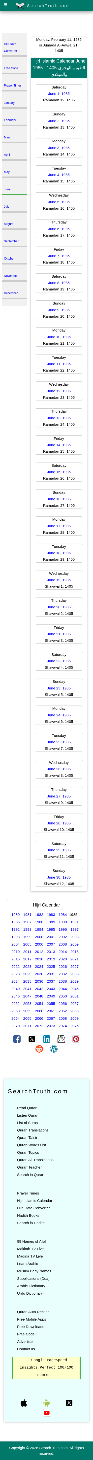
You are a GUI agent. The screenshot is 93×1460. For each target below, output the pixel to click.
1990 (63, 922)
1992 (15, 929)
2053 (27, 1003)
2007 (51, 944)
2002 (63, 937)
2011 (27, 952)
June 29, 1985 (59, 850)
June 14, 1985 (59, 445)
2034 (15, 981)
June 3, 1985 (59, 148)
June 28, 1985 (59, 823)
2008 (63, 944)
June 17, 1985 (59, 526)
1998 (15, 937)
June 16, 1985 (59, 499)
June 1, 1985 (59, 93)
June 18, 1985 (59, 553)
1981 (27, 914)
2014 (63, 952)
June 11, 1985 (59, 364)
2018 (39, 959)
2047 (27, 996)
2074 (63, 1026)
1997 (74, 929)
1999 (27, 937)
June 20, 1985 (59, 607)
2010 (15, 952)
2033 (74, 974)
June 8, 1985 (59, 283)
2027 (74, 966)
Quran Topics (28, 1152)
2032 (63, 974)
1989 (51, 922)
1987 (27, 922)
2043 (51, 989)
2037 (51, 981)
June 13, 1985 (59, 418)
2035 (27, 981)
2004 (15, 944)
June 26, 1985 (59, 769)
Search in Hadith (31, 1223)
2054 (39, 1003)
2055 (51, 1003)
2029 (27, 974)
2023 (27, 966)
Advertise (25, 1341)
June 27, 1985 (59, 796)
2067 (51, 1018)
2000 (39, 937)
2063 (74, 1011)
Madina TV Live (30, 1256)
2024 (39, 966)
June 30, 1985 (59, 877)
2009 (74, 944)
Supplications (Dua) (33, 1278)
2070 (15, 1026)
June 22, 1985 (59, 661)
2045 (74, 989)
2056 (63, 1003)
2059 (27, 1011)
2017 (27, 959)
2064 (15, 1018)
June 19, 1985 (59, 580)
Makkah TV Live (30, 1249)
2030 (39, 974)
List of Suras (27, 1123)
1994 (39, 929)
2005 (27, 944)
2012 (39, 952)
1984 (63, 914)
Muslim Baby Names (34, 1271)
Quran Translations (33, 1130)
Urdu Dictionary (30, 1293)
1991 (74, 922)
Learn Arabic (27, 1263)
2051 (74, 996)
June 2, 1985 (59, 121)
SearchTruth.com (42, 6)
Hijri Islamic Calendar (34, 1200)
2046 (15, 996)
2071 (27, 1026)
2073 (51, 1026)
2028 (15, 974)
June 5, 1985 (59, 202)
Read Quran (27, 1108)
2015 (74, 952)
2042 (39, 989)
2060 (39, 1011)
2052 (15, 1003)
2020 (63, 959)
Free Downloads (30, 1327)
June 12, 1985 (59, 391)
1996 (63, 929)
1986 (15, 922)
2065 (27, 1018)
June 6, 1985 (59, 229)
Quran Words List (31, 1145)
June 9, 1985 (59, 310)
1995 (51, 929)
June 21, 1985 (59, 634)
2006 (39, 944)
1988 (39, 922)
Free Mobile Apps (31, 1319)
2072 (39, 1026)
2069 (74, 1018)
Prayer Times (28, 1193)
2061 (51, 1011)
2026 (63, 966)
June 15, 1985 (59, 472)
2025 (51, 966)
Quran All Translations (35, 1160)
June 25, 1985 (59, 742)
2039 (74, 981)
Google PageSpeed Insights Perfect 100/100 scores (46, 1368)
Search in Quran (30, 1174)
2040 (15, 989)
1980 (15, 914)
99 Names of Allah (32, 1241)
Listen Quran (27, 1115)
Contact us (26, 1349)
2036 (39, 981)
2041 (27, 989)
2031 (51, 974)
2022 (15, 966)
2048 (39, 996)
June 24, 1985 (59, 715)
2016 (15, 959)
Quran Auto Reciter (33, 1312)
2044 (63, 989)
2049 (51, 996)
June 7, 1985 (59, 256)
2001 (51, 937)
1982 (39, 914)
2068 (63, 1018)
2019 (51, 959)
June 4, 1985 (59, 175)
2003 (74, 937)
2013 (51, 952)
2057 (74, 1003)
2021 (74, 959)
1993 (27, 929)
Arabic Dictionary (31, 1286)
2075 (74, 1026)
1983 (51, 914)
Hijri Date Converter (33, 1208)
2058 (15, 1011)
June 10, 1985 (59, 337)
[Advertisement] (46, 23)
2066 (39, 1018)
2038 (63, 981)
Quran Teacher (29, 1167)
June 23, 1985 (59, 688)
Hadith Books (28, 1215)
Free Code (26, 1334)
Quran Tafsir (27, 1137)
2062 (63, 1011)
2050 (63, 996)
